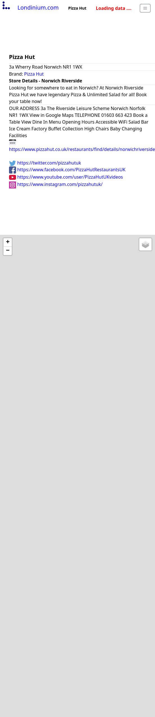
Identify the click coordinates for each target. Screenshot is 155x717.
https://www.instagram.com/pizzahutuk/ (56, 184)
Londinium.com (30, 7)
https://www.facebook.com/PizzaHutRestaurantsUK (67, 169)
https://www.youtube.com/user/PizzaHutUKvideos (66, 177)
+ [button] (8, 242)
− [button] (8, 251)
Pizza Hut (34, 74)
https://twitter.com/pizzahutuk (45, 163)
